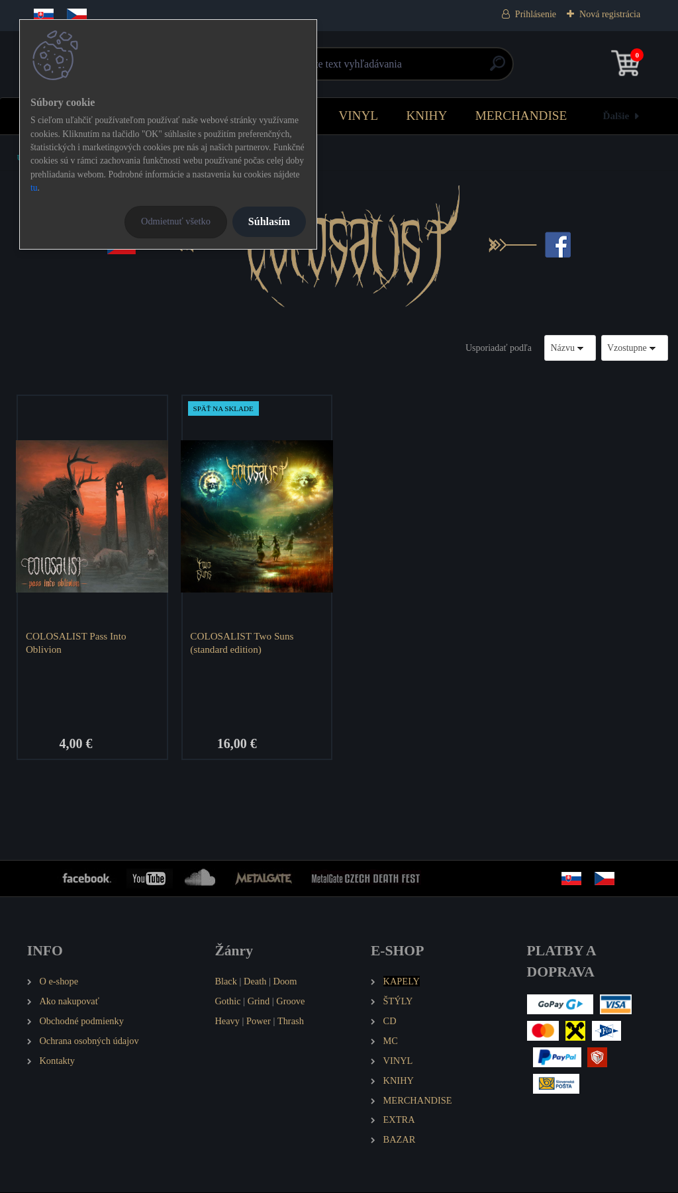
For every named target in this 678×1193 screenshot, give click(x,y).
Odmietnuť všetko (176, 221)
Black (226, 982)
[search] (497, 68)
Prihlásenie (535, 14)
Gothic (227, 1001)
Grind (259, 1001)
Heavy (227, 1021)
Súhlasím (269, 221)
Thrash (290, 1021)
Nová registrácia (609, 14)
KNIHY (426, 115)
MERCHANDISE (521, 115)
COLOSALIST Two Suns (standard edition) (242, 642)
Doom (285, 982)
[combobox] (570, 348)
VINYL (358, 115)
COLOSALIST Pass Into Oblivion (76, 642)
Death (255, 982)
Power (258, 1021)
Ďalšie (616, 115)
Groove (290, 1001)
